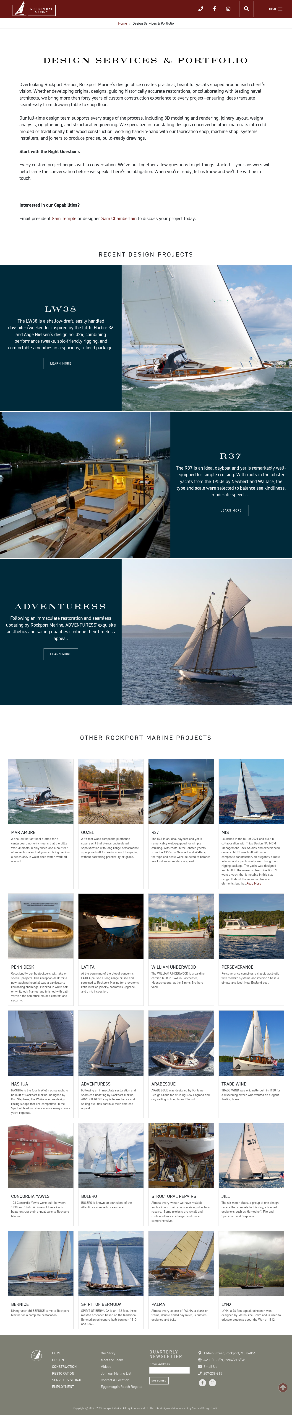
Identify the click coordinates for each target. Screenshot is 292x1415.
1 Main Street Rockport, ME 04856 (229, 1353)
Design (58, 1360)
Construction (64, 1366)
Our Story (108, 1353)
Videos (106, 1366)
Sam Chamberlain (119, 218)
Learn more (60, 363)
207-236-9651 (213, 1373)
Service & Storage (68, 1380)
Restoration (63, 1373)
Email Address (159, 1364)
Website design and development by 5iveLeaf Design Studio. (184, 1408)
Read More (254, 883)
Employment (63, 1386)
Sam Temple (64, 218)
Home (122, 23)
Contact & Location (115, 1380)
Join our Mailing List (116, 1373)
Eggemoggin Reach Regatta (122, 1386)
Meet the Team (112, 1360)
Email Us (210, 1366)
